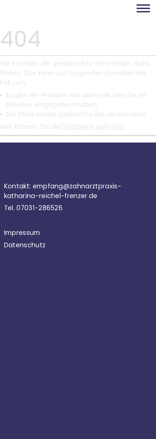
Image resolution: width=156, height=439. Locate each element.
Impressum (22, 232)
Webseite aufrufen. (94, 126)
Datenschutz (25, 245)
